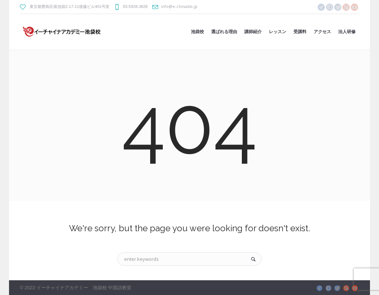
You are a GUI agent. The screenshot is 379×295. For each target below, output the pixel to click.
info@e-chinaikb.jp (179, 6)
